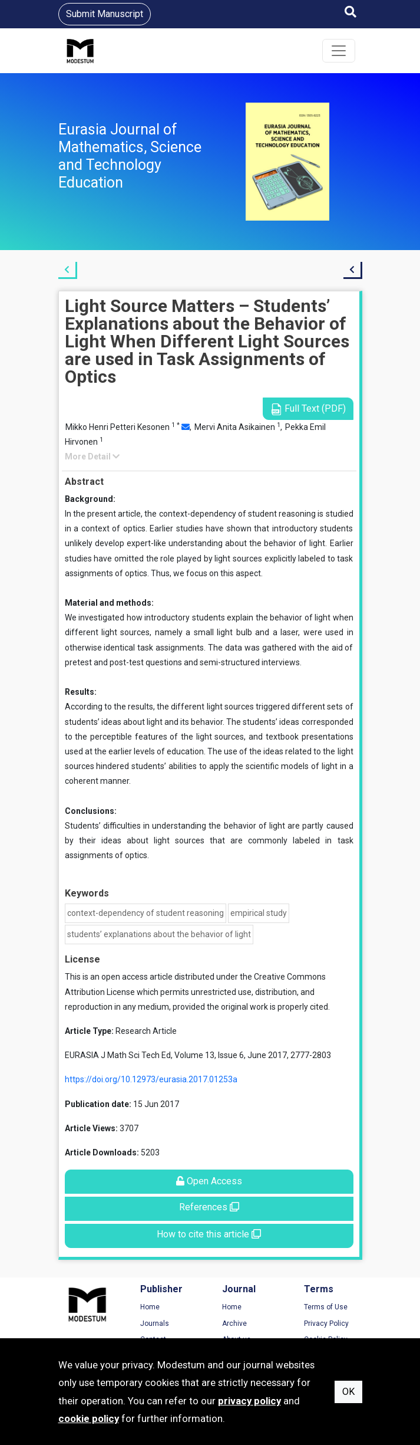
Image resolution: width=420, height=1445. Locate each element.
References (209, 1207)
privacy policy (249, 1401)
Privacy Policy (326, 1323)
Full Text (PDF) (308, 409)
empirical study (258, 913)
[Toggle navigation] (338, 51)
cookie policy (88, 1418)
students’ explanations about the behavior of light (159, 934)
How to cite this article (209, 1234)
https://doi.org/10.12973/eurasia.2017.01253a (151, 1079)
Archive (234, 1323)
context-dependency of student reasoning (145, 913)
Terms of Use (326, 1307)
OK (348, 1391)
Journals (154, 1323)
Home (150, 1307)
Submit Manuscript (104, 13)
